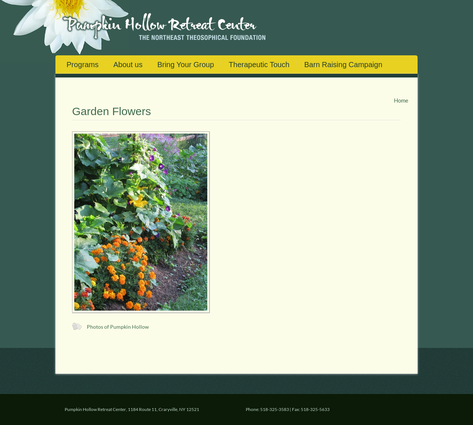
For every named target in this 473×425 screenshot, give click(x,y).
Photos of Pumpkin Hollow (118, 327)
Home (401, 100)
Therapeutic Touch (259, 65)
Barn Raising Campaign (343, 65)
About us (128, 65)
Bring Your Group (185, 65)
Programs (83, 65)
